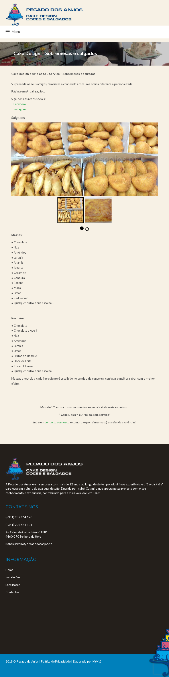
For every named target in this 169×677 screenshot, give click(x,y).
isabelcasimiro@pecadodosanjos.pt (29, 544)
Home (9, 570)
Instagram (20, 109)
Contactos (12, 592)
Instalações (13, 577)
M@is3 (97, 661)
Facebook (20, 104)
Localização (13, 585)
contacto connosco (57, 422)
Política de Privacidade (56, 661)
